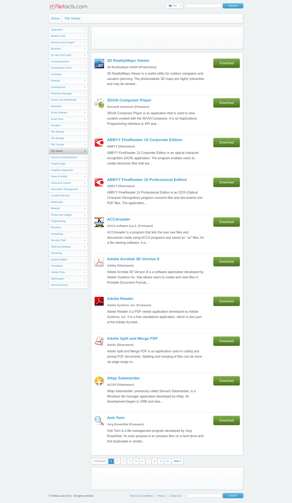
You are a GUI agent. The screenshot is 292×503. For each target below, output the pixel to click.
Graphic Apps (58, 163)
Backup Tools (58, 36)
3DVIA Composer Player (129, 100)
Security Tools (58, 240)
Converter (56, 74)
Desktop (55, 80)
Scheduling (57, 234)
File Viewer (73, 18)
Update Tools (58, 272)
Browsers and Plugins (62, 42)
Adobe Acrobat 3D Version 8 (133, 259)
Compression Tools (61, 67)
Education (56, 106)
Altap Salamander (123, 378)
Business (56, 48)
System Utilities (59, 259)
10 (167, 461)
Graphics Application (62, 170)
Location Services (60, 195)
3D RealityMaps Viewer (128, 60)
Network (55, 208)
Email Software (59, 112)
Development (58, 87)
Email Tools (57, 119)
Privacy (161, 495)
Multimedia (57, 202)
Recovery (56, 227)
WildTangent (57, 278)
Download (226, 63)
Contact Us (175, 495)
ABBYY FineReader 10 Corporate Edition (144, 140)
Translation (57, 266)
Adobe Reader (120, 298)
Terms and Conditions (141, 495)
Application (57, 29)
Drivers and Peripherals (63, 99)
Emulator (56, 125)
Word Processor (59, 285)
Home (55, 18)
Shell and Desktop (61, 246)
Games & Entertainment (64, 157)
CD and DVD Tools (61, 55)
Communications (60, 61)
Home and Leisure (61, 183)
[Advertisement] (167, 38)
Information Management (64, 189)
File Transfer (57, 144)
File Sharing (57, 131)
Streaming (56, 253)
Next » (177, 461)
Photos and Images (61, 214)
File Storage (57, 138)
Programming (58, 221)
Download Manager (61, 93)
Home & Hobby (59, 176)
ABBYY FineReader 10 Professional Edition (147, 179)
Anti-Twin (116, 418)
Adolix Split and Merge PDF (132, 338)
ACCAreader (118, 219)
